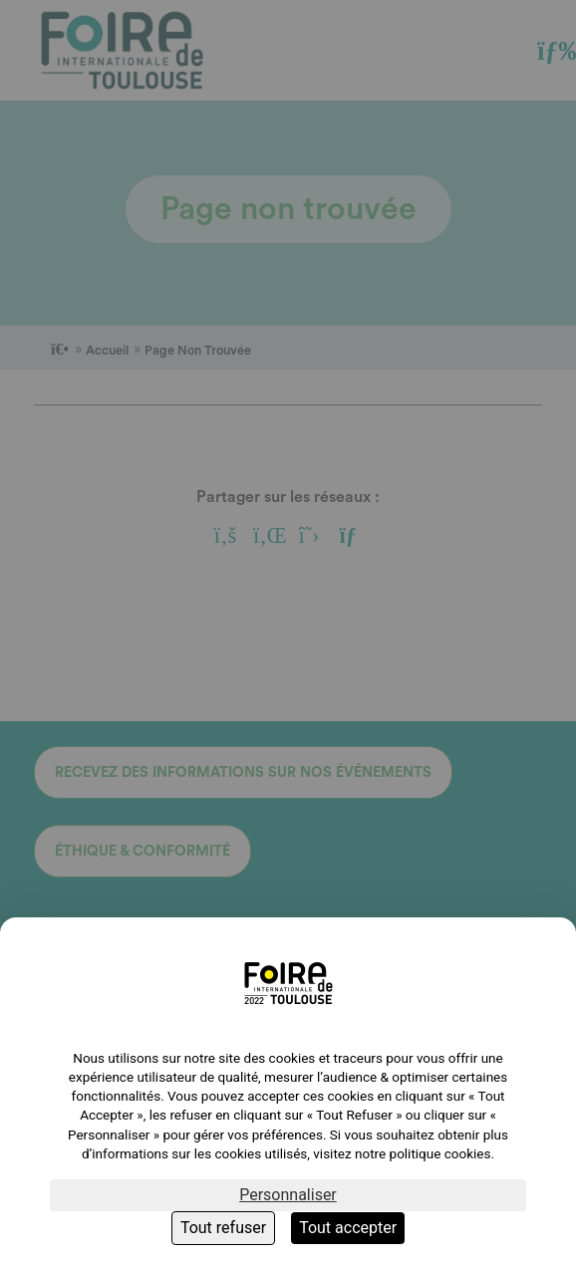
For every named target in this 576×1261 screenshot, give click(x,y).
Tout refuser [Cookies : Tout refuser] (223, 1227)
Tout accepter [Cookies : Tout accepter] (348, 1227)
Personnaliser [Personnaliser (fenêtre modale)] (288, 1194)
